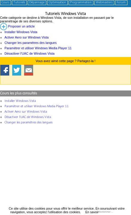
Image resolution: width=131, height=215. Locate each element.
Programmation (81, 2)
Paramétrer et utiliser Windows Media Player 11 (38, 48)
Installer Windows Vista (20, 32)
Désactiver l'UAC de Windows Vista (29, 53)
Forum (121, 2)
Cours (5, 2)
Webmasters (104, 2)
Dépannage (36, 2)
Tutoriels (19, 2)
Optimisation (57, 2)
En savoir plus (95, 212)
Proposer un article (17, 26)
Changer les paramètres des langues (30, 42)
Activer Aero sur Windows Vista (26, 37)
